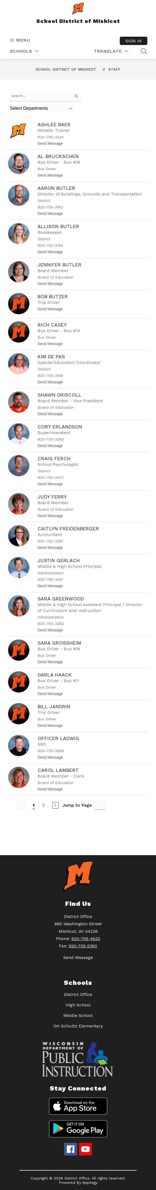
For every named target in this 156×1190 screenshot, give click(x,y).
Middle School (78, 1015)
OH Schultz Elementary (78, 1026)
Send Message (78, 957)
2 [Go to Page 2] (43, 805)
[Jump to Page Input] (100, 805)
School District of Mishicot (66, 69)
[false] (45, 95)
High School (78, 1004)
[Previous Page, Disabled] (22, 805)
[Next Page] (55, 805)
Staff (114, 69)
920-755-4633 (85, 938)
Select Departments (29, 108)
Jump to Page (77, 805)
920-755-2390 (83, 945)
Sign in (133, 40)
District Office (78, 994)
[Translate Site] (111, 51)
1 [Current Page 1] (34, 805)
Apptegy (89, 1182)
